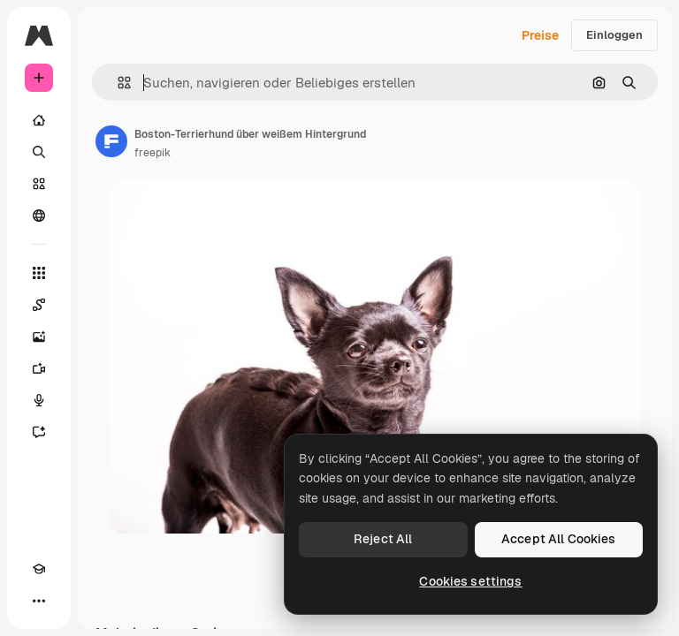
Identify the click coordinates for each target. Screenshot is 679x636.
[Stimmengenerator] (39, 400)
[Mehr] (39, 601)
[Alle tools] (39, 273)
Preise (540, 35)
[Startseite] (39, 120)
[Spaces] (39, 305)
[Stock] (39, 184)
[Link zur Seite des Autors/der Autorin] (111, 141)
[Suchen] (39, 152)
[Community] (39, 215)
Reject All (383, 539)
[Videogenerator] (39, 368)
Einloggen (614, 34)
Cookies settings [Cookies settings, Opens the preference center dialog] (470, 581)
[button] (117, 82)
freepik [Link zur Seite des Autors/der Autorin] (152, 153)
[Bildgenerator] (39, 336)
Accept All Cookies (558, 539)
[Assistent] (39, 432)
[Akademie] (39, 569)
